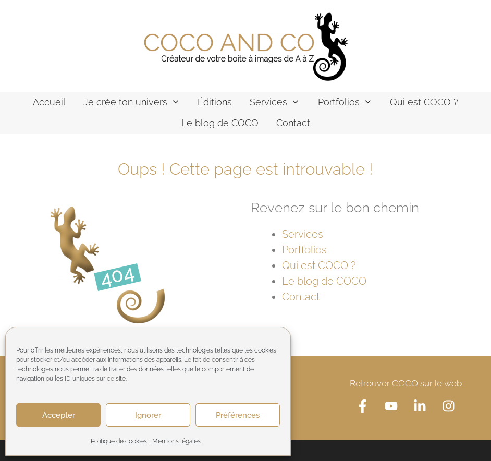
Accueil (49, 101)
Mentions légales (176, 441)
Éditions (215, 101)
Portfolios (349, 102)
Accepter (58, 415)
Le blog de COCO (220, 122)
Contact (293, 122)
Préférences (238, 415)
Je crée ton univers (136, 102)
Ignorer (148, 415)
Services (279, 102)
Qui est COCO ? (424, 101)
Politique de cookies (119, 441)
